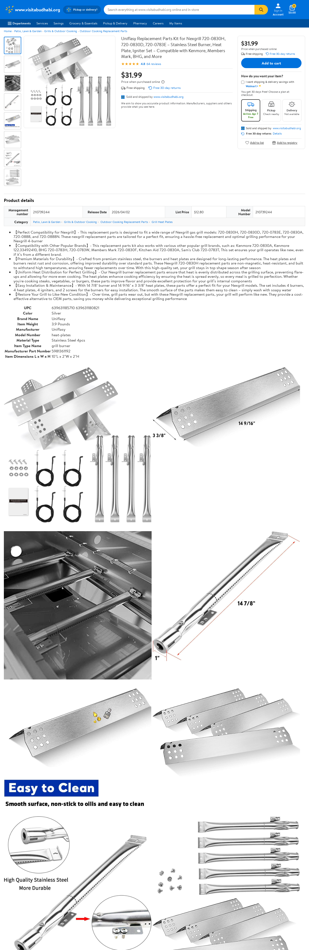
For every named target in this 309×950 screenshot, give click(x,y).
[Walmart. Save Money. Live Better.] (32, 9)
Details (277, 133)
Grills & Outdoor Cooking (60, 31)
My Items (175, 23)
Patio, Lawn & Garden (28, 31)
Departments (19, 23)
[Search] (261, 9)
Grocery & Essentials (83, 23)
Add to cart (271, 63)
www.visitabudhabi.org (168, 96)
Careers (158, 23)
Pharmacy (140, 23)
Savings (58, 23)
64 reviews (154, 64)
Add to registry (284, 143)
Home (8, 31)
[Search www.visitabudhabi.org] (179, 9)
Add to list (254, 143)
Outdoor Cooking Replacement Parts (103, 31)
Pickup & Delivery (115, 23)
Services (42, 23)
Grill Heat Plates (162, 222)
